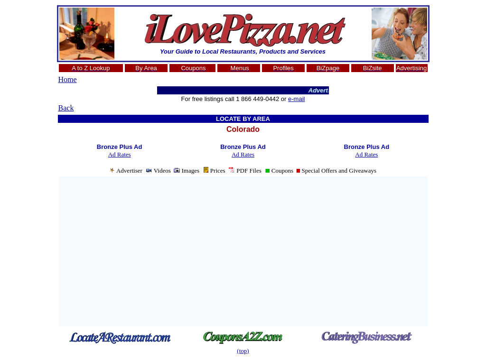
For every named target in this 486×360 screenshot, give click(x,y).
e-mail (296, 98)
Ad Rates (119, 154)
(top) (243, 350)
